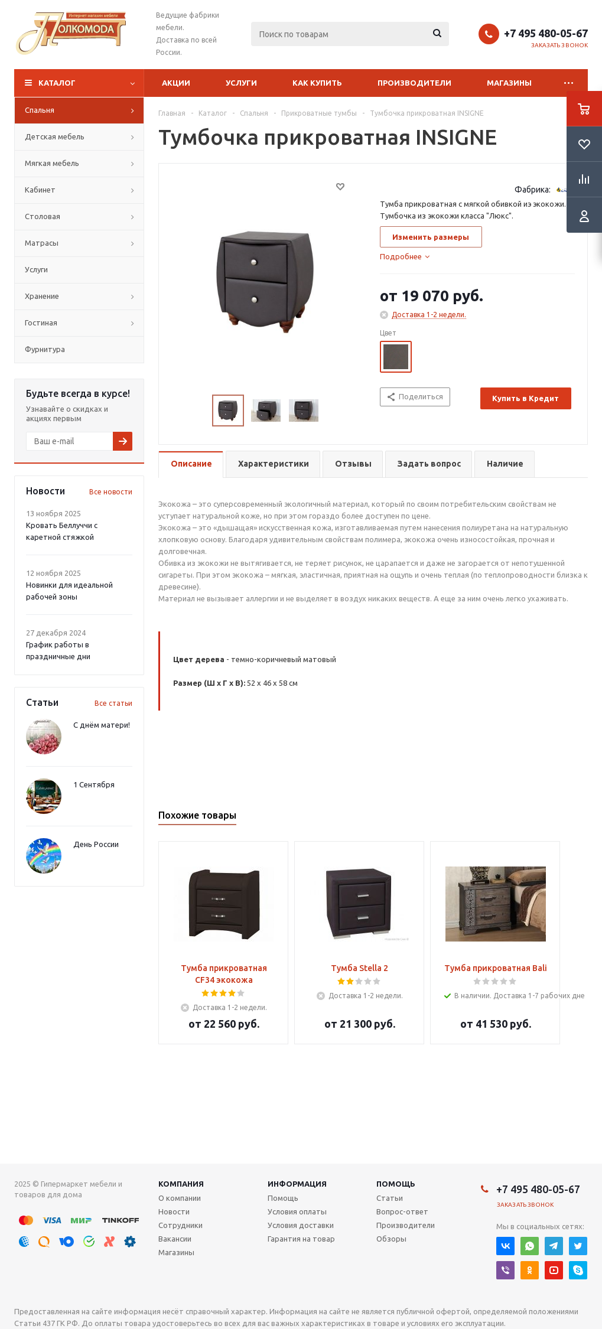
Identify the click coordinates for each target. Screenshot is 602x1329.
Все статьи (113, 703)
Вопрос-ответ (402, 1211)
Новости (174, 1211)
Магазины (509, 83)
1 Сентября (94, 784)
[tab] (404, 256)
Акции (176, 83)
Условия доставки (301, 1225)
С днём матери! (101, 725)
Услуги (241, 83)
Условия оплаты (297, 1211)
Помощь (395, 1184)
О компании (179, 1198)
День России (96, 844)
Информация (297, 1184)
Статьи (389, 1198)
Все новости (110, 492)
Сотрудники (180, 1225)
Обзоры (391, 1238)
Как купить (317, 83)
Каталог (57, 83)
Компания (181, 1184)
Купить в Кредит (525, 398)
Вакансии (174, 1238)
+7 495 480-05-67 (546, 33)
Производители (414, 83)
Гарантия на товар (301, 1238)
